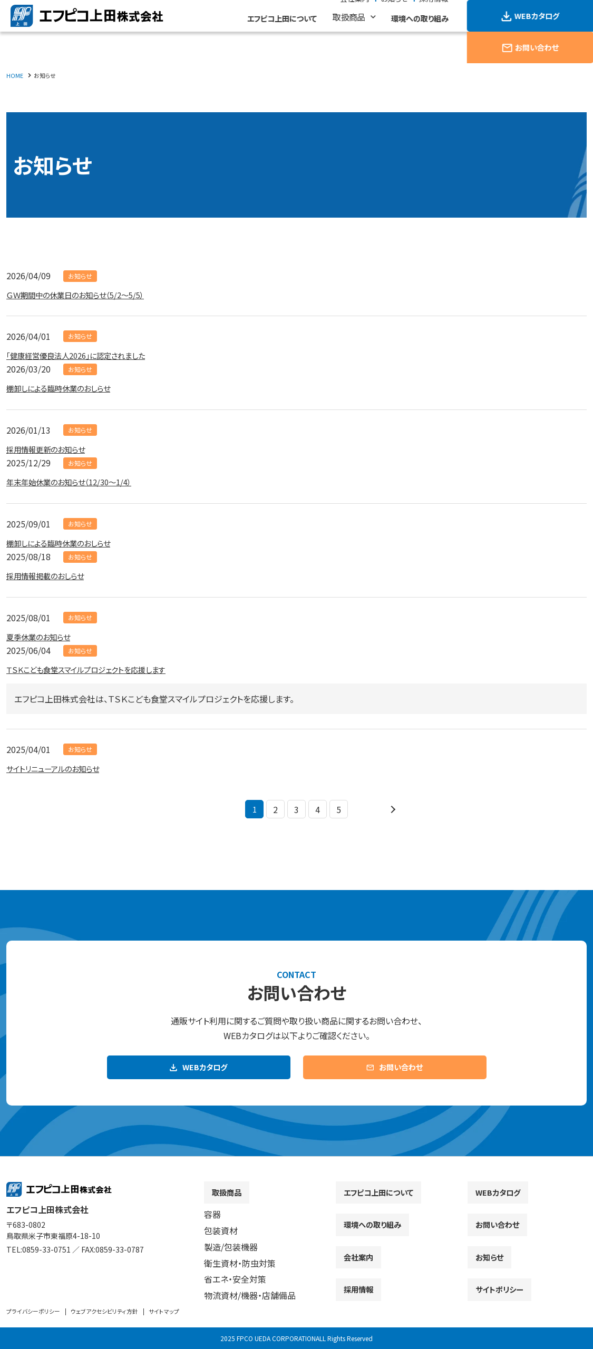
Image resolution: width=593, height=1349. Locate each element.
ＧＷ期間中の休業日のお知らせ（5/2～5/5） (84, 294)
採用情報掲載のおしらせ (50, 575)
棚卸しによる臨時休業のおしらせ (65, 388)
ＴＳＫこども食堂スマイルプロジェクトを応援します (97, 669)
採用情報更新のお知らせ (51, 449)
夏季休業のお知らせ (43, 636)
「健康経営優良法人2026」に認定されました (85, 355)
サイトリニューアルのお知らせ (59, 768)
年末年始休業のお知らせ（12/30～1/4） (77, 481)
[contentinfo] (296, 1257)
